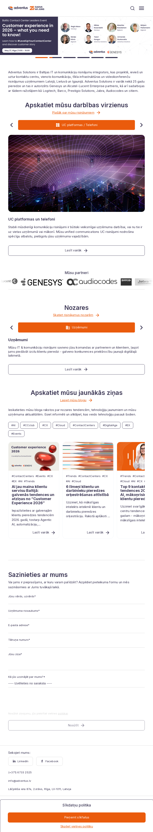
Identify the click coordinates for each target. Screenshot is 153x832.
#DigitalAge (110, 425)
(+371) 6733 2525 (20, 772)
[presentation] (39, 702)
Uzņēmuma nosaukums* (24, 610)
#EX (127, 425)
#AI (13, 425)
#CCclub (29, 425)
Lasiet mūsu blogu (76, 400)
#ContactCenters (84, 425)
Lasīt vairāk (44, 532)
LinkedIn (21, 761)
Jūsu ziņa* (15, 654)
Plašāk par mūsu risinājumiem (76, 112)
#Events (16, 433)
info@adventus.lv (19, 780)
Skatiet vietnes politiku (76, 826)
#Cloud (60, 425)
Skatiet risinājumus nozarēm (76, 315)
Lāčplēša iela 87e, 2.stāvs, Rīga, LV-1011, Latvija (39, 789)
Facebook (50, 761)
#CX (45, 425)
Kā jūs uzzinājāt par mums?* (26, 676)
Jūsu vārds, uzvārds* (22, 596)
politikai (63, 713)
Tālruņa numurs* (19, 639)
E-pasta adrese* (18, 625)
